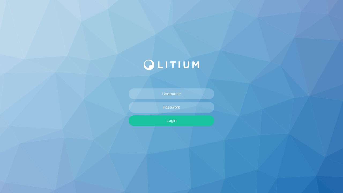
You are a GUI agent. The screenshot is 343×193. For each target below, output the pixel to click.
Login (172, 120)
